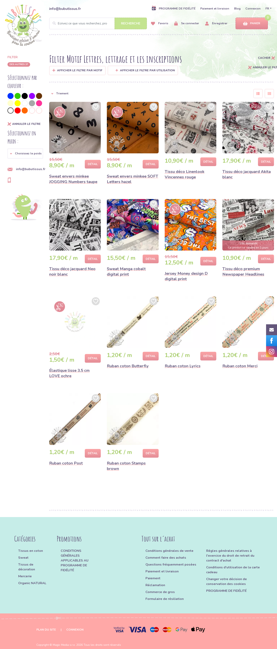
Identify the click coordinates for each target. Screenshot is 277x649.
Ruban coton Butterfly (128, 366)
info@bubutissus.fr (65, 8)
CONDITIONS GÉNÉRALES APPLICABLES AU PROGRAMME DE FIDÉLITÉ (74, 560)
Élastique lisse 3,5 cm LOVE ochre (69, 373)
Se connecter (186, 23)
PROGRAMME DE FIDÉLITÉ (173, 8)
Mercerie (25, 576)
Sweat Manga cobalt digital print (126, 271)
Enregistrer (216, 23)
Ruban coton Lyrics (183, 366)
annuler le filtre (24, 124)
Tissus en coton (30, 551)
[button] (25, 153)
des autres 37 (19, 64)
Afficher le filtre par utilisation (145, 70)
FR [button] (267, 9)
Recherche (130, 23)
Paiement (152, 578)
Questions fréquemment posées (170, 564)
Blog (237, 9)
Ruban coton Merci (240, 366)
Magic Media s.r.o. (64, 645)
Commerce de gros (160, 592)
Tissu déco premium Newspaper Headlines (243, 271)
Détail (93, 164)
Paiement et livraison (214, 9)
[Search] (98, 23)
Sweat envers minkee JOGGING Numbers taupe (73, 179)
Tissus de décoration (26, 567)
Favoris (159, 23)
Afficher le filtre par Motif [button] (79, 70)
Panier (251, 23)
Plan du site (46, 630)
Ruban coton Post (66, 463)
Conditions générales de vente (169, 551)
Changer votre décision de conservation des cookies (226, 581)
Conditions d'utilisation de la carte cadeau (233, 569)
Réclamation (155, 585)
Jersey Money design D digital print (186, 276)
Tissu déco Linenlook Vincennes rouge (184, 174)
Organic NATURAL (32, 583)
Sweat (23, 557)
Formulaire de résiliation (164, 599)
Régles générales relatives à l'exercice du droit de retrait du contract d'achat (230, 556)
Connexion (253, 9)
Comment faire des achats (165, 557)
